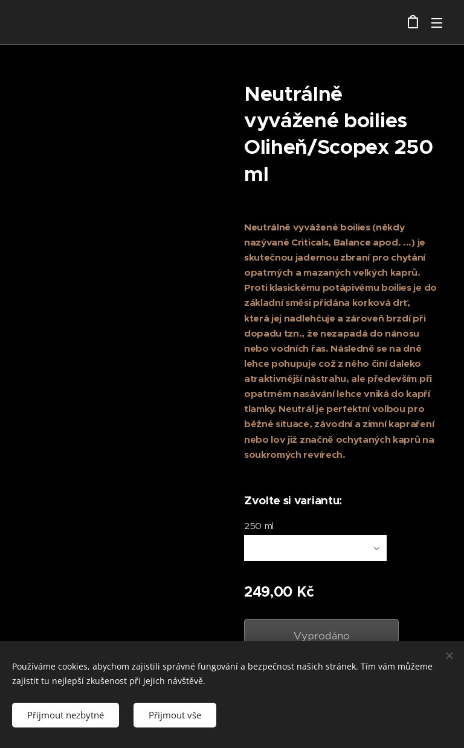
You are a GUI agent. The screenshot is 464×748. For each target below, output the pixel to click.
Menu (436, 23)
